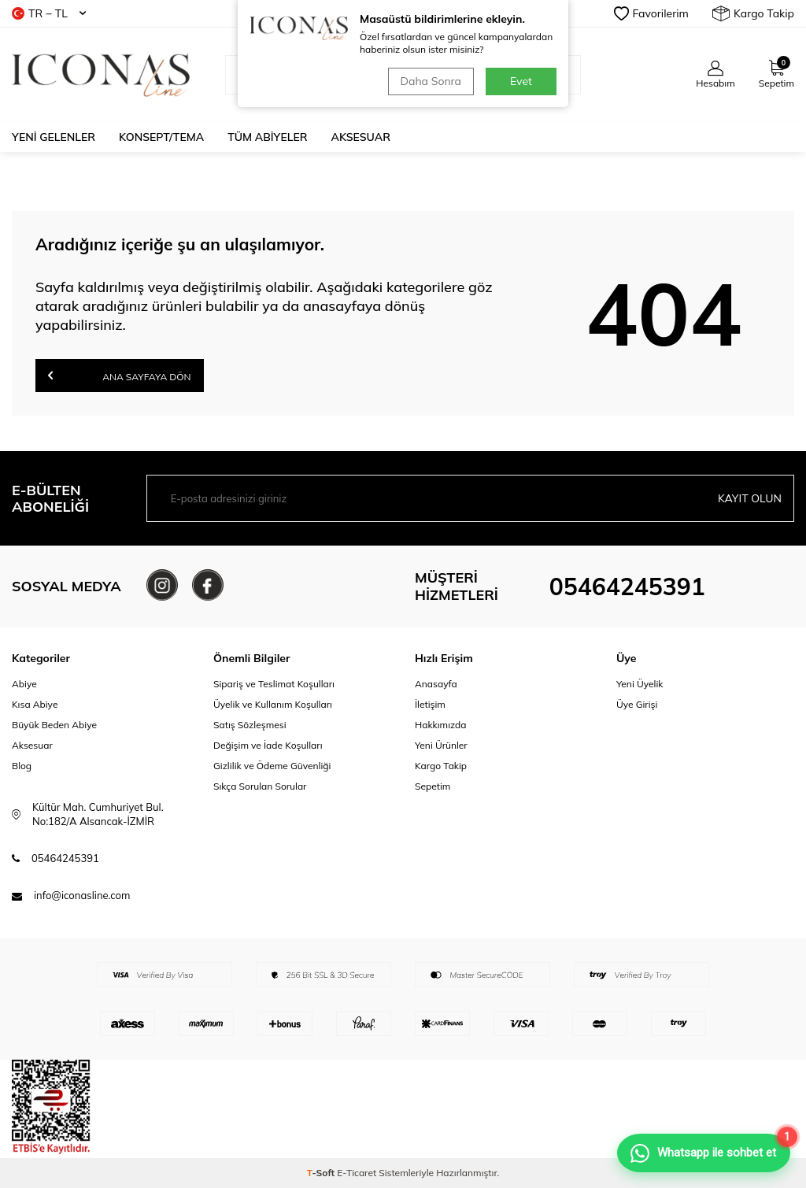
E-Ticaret (356, 1173)
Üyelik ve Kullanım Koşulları (272, 704)
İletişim (430, 704)
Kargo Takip (753, 13)
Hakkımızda (441, 725)
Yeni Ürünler (441, 745)
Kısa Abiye (34, 704)
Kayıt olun (750, 498)
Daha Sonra (431, 81)
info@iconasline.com (82, 895)
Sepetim (432, 786)
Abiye (24, 684)
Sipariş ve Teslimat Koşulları (274, 684)
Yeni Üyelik (640, 684)
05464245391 (627, 586)
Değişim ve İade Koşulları (268, 745)
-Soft (322, 1173)
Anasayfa (436, 684)
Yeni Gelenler (53, 137)
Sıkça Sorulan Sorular (259, 786)
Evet (521, 81)
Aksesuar (360, 137)
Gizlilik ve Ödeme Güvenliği (272, 766)
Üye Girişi (636, 704)
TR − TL (49, 13)
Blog (21, 766)
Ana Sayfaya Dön (119, 375)
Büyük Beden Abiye (54, 725)
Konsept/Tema (161, 137)
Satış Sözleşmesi (250, 725)
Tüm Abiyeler (267, 137)
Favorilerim (651, 13)
